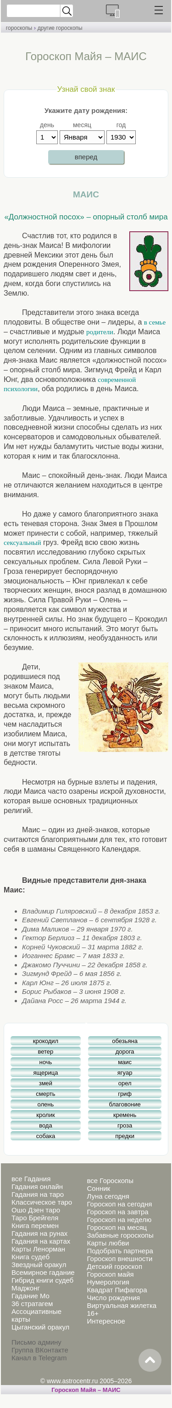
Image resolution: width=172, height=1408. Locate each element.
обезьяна (125, 1041)
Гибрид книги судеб (42, 1280)
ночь (45, 1062)
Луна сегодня (108, 1196)
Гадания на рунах (39, 1233)
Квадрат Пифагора (117, 1290)
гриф (125, 1093)
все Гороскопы (110, 1180)
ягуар (125, 1072)
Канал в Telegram (39, 1358)
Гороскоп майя (110, 1274)
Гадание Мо (30, 1296)
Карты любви (108, 1243)
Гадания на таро (37, 1194)
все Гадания (30, 1179)
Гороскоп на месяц (117, 1227)
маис (125, 1062)
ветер (46, 1051)
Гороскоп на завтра (117, 1212)
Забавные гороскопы (120, 1235)
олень (46, 1104)
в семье (155, 322)
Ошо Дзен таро (35, 1210)
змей (45, 1083)
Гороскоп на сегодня (119, 1204)
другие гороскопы (60, 28)
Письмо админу (36, 1342)
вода (45, 1125)
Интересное (106, 1321)
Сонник (98, 1188)
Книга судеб (30, 1257)
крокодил (45, 1041)
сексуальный (22, 542)
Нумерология (108, 1282)
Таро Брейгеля (34, 1218)
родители (99, 332)
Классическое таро (41, 1202)
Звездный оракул (38, 1264)
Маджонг (25, 1288)
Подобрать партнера (120, 1251)
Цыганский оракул (40, 1327)
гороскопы (19, 28)
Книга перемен (35, 1225)
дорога (125, 1051)
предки (124, 1136)
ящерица (45, 1072)
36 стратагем (32, 1303)
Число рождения (113, 1297)
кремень (124, 1114)
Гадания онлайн (37, 1186)
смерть (45, 1093)
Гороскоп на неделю (119, 1219)
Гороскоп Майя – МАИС (86, 1389)
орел (125, 1083)
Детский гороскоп (114, 1266)
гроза (124, 1125)
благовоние (125, 1104)
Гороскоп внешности (119, 1258)
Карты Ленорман (38, 1249)
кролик (45, 1114)
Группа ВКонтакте (39, 1350)
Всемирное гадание (43, 1272)
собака (45, 1136)
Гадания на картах (40, 1241)
